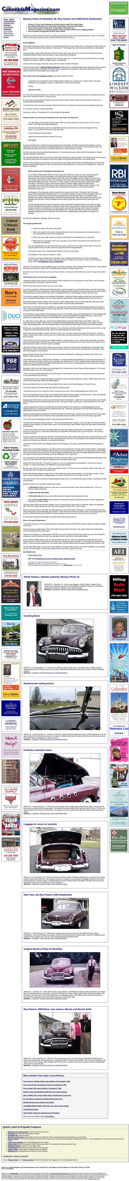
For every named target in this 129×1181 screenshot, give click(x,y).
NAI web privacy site (94, 1179)
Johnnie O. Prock (46, 76)
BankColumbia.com (119, 63)
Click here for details (11, 138)
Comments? (56, 589)
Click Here (119, 733)
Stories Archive (9, 35)
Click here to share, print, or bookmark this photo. (74, 589)
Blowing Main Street (35, 555)
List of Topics (8, 31)
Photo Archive (8, 33)
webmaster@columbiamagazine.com (60, 1173)
